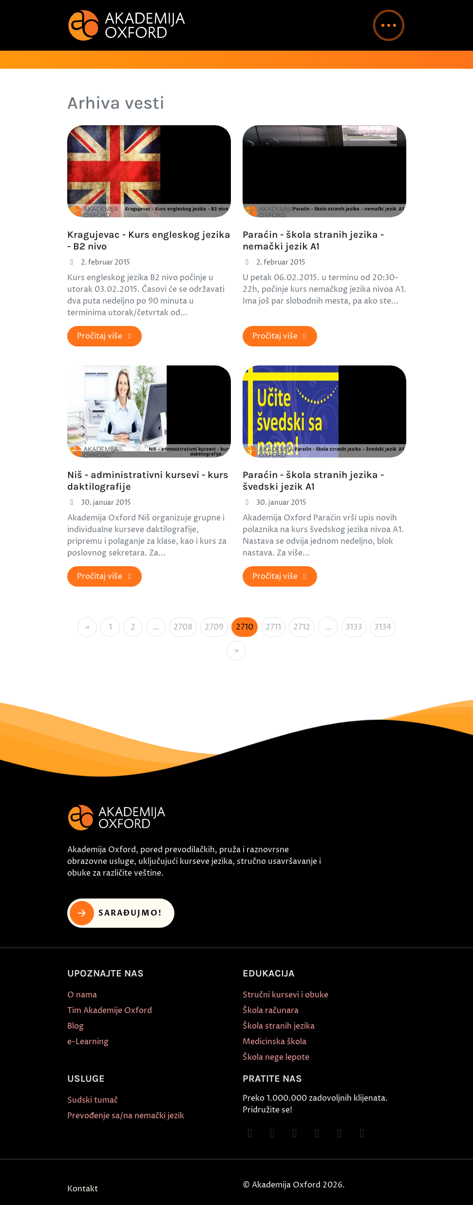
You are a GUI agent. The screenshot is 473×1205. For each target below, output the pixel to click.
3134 (382, 627)
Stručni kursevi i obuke (285, 995)
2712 (301, 627)
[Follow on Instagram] (272, 1133)
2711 (273, 627)
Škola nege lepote (276, 1057)
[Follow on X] (339, 1133)
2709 (214, 627)
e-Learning (88, 1041)
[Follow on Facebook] (250, 1133)
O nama (82, 995)
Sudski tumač (92, 1100)
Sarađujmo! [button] (116, 913)
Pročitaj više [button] (105, 336)
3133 (353, 627)
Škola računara (271, 1010)
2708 (182, 627)
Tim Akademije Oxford (109, 1010)
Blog (75, 1026)
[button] (388, 25)
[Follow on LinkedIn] (362, 1133)
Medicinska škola (274, 1041)
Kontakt (82, 1189)
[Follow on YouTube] (317, 1133)
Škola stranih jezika (279, 1026)
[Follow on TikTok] (294, 1133)
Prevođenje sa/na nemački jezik (125, 1115)
